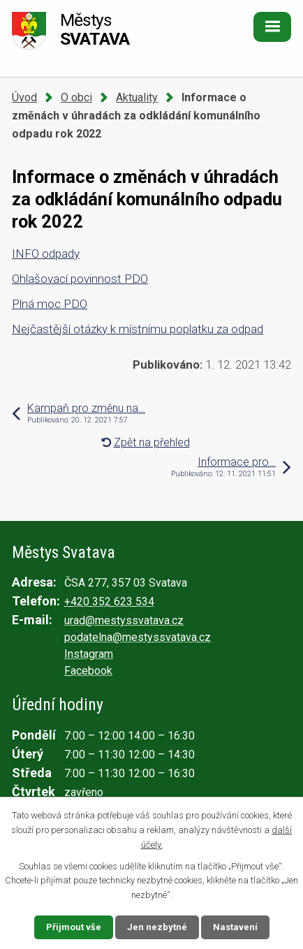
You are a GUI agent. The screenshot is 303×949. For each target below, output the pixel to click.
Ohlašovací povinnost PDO (80, 279)
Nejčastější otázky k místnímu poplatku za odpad (137, 329)
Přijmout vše (73, 927)
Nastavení (235, 927)
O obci (76, 97)
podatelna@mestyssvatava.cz (137, 637)
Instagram (88, 654)
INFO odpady (46, 253)
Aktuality (137, 97)
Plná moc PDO (49, 304)
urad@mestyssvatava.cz (124, 620)
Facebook (88, 670)
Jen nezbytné (157, 927)
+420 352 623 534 (109, 601)
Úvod (24, 97)
